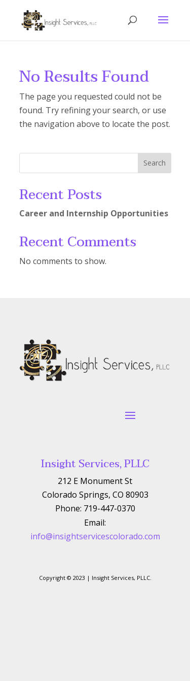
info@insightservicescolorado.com (95, 536)
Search (154, 163)
